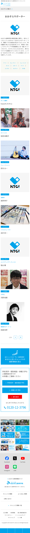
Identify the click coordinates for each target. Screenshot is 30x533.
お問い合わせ (7, 499)
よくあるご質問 (22, 494)
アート (4, 62)
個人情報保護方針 (22, 512)
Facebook (7, 462)
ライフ (22, 65)
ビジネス (7, 68)
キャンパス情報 (7, 494)
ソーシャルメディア (20, 515)
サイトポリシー (9, 515)
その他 (23, 68)
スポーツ (15, 65)
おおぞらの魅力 (6, 9)
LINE (15, 470)
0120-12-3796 (16, 407)
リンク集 (19, 517)
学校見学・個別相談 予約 (11, 530)
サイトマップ (11, 517)
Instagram (7, 470)
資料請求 (26, 530)
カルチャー (15, 68)
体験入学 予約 (19, 530)
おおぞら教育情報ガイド (15, 479)
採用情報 (13, 512)
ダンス (7, 65)
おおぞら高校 (5, 5)
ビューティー (13, 62)
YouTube (22, 462)
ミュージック (23, 62)
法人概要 (5, 512)
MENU (7, 529)
